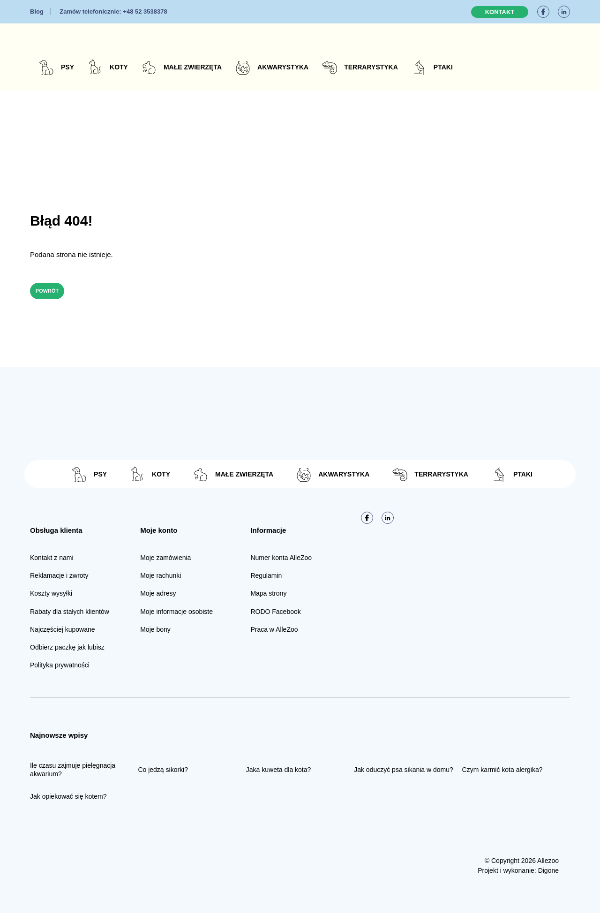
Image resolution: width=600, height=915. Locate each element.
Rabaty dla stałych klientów (69, 613)
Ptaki (443, 67)
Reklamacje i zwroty (59, 577)
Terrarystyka (371, 67)
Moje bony (155, 631)
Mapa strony (268, 595)
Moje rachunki (160, 577)
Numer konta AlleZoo (281, 559)
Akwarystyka (282, 67)
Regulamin (266, 577)
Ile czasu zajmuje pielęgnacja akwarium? (72, 771)
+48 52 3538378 (113, 11)
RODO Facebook (275, 613)
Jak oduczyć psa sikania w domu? (403, 771)
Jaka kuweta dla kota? (278, 771)
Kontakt (500, 11)
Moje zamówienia (165, 559)
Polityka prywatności (60, 667)
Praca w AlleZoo (274, 631)
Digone (548, 872)
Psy (67, 67)
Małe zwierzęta (193, 67)
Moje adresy (158, 595)
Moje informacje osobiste (176, 613)
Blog (37, 11)
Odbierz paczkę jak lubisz (67, 649)
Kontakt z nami (52, 559)
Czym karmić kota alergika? (502, 771)
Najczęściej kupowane (62, 631)
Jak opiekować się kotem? (68, 798)
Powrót (53, 291)
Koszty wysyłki (51, 595)
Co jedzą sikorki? (163, 771)
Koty (119, 67)
